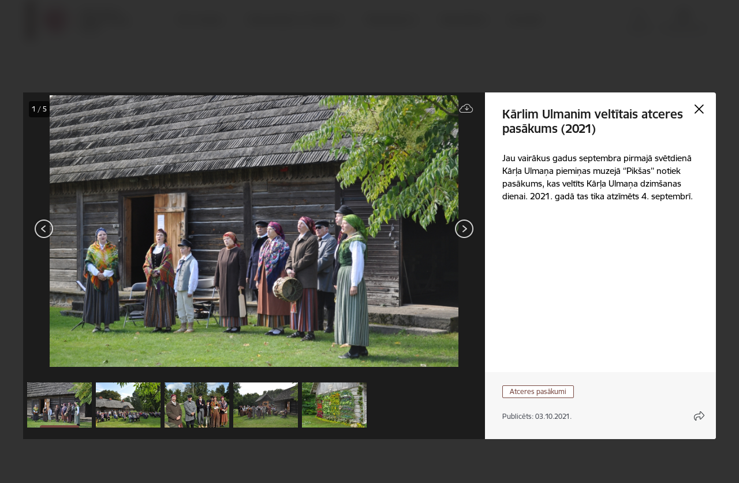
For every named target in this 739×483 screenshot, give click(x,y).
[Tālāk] (464, 229)
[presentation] (92, 230)
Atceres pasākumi (538, 391)
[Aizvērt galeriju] (699, 109)
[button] (59, 405)
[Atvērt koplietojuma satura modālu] (699, 416)
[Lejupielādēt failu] (466, 109)
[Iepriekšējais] (44, 229)
